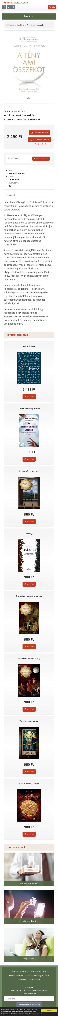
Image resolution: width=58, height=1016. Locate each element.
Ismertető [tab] (10, 195)
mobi (45, 158)
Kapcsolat (22, 979)
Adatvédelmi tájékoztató (37, 975)
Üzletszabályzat (16, 975)
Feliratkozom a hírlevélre (29, 1004)
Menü (29, 16)
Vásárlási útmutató (37, 971)
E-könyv (10, 25)
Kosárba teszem (39, 132)
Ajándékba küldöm (39, 139)
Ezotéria (20, 25)
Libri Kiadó (14, 179)
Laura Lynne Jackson (14, 111)
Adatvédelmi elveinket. (36, 1014)
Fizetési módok (19, 971)
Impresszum (34, 979)
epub (37, 158)
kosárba (29, 396)
